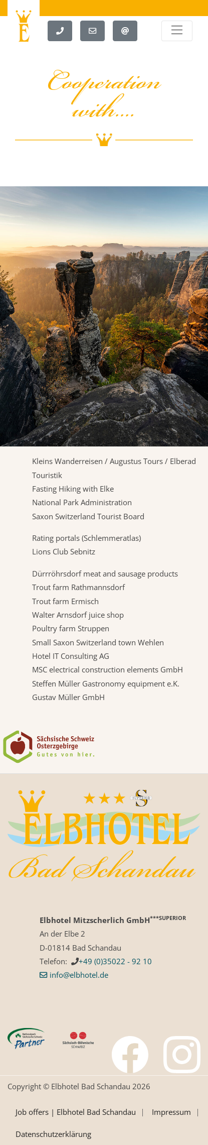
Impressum (171, 1112)
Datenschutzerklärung (53, 1134)
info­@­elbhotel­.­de (79, 975)
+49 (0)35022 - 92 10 (115, 961)
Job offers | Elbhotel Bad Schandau (76, 1112)
